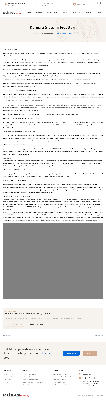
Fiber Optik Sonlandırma (30, 380)
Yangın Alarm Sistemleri (30, 374)
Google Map (7, 380)
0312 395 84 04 (48, 3)
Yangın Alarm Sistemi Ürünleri (62, 377)
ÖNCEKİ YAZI (6, 335)
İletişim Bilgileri (8, 374)
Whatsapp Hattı (9, 377)
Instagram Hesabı (9, 382)
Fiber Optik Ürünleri (59, 382)
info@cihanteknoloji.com (51, 6)
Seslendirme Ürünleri (59, 380)
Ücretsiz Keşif (81, 4)
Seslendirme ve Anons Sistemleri (33, 382)
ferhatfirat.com (99, 395)
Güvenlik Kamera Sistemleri (31, 377)
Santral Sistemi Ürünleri (60, 385)
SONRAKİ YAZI (99, 335)
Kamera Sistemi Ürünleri (60, 374)
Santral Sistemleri (28, 385)
